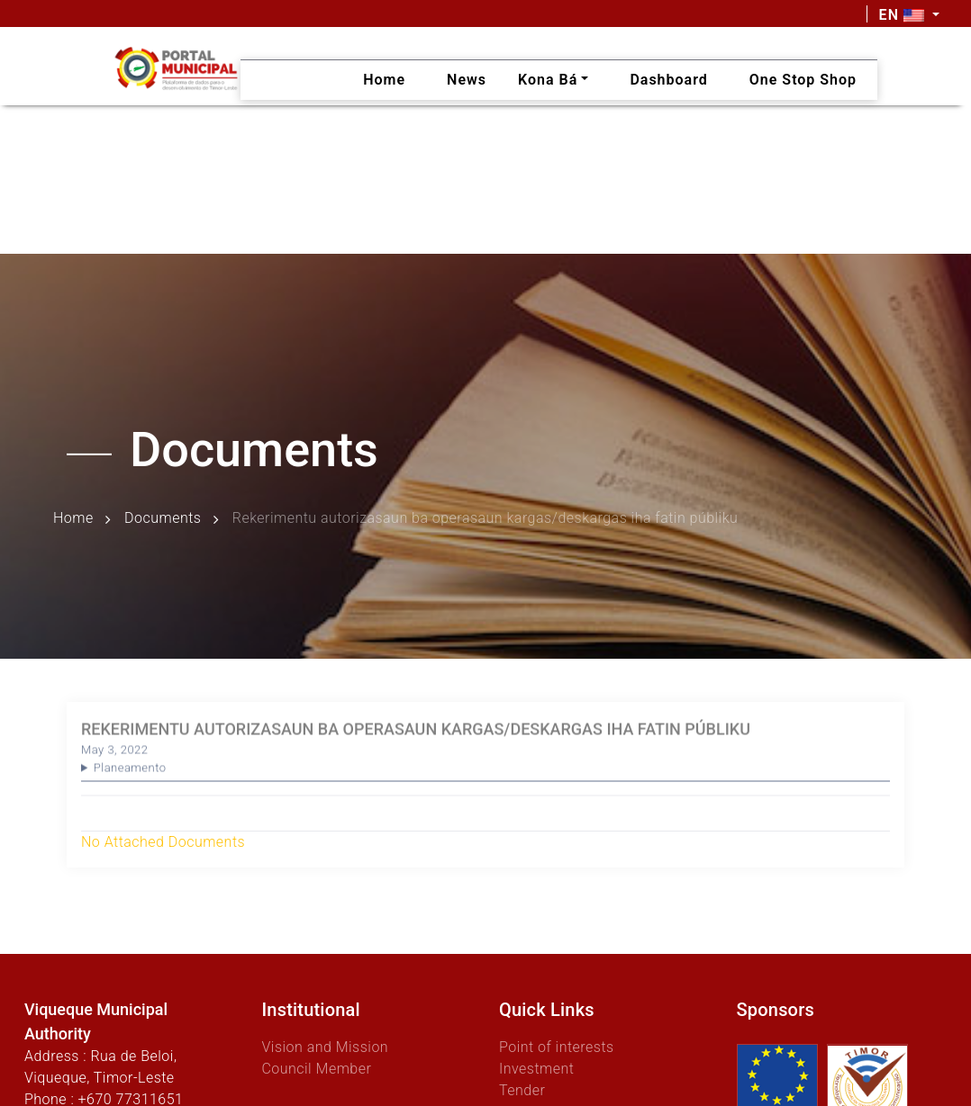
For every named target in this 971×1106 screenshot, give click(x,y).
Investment (536, 1068)
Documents (162, 517)
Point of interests (556, 1047)
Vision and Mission (324, 1047)
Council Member (316, 1068)
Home (73, 517)
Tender (522, 1090)
